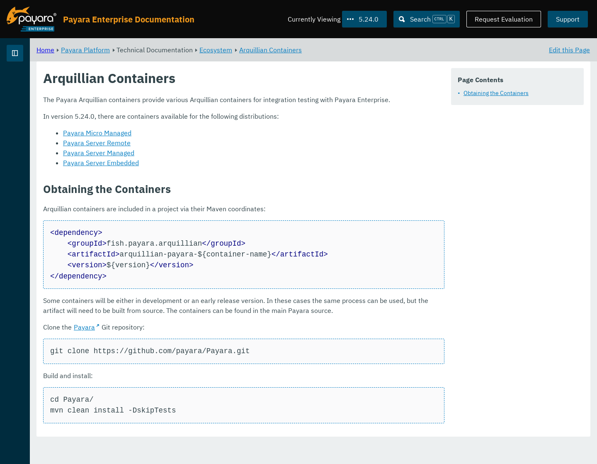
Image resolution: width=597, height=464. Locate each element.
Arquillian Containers (373, 50)
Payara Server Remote (200, 153)
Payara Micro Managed (200, 143)
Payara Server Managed (202, 163)
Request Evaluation (504, 19)
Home (149, 50)
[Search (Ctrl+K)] (426, 19)
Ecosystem (319, 50)
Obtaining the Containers (496, 93)
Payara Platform (188, 50)
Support (568, 19)
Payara (187, 348)
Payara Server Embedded (204, 173)
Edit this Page (569, 50)
